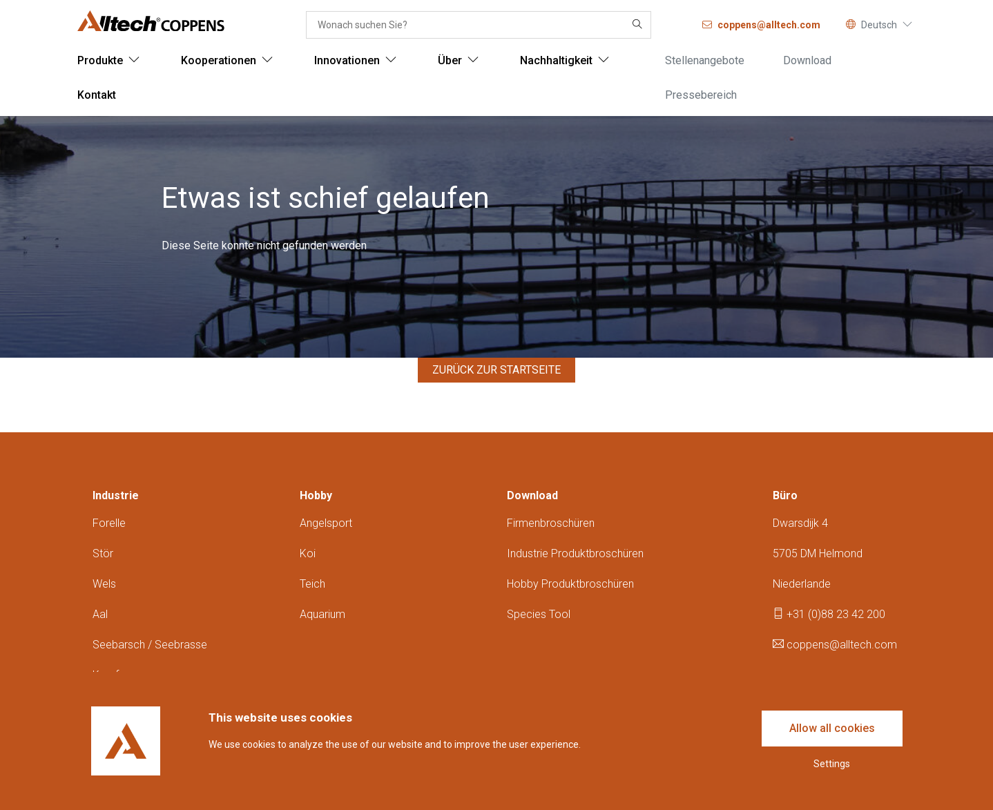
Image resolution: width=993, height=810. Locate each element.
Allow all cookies (832, 728)
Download (532, 495)
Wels (104, 583)
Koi (308, 553)
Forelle (109, 523)
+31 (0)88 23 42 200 (829, 614)
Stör (103, 553)
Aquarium (322, 614)
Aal (100, 614)
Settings (831, 763)
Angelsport (326, 523)
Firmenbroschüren (551, 523)
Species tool (538, 614)
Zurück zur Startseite (496, 369)
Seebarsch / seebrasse (150, 644)
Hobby (316, 495)
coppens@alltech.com (835, 644)
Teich (312, 583)
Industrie (116, 495)
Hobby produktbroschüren (570, 583)
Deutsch (879, 24)
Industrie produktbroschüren (575, 553)
